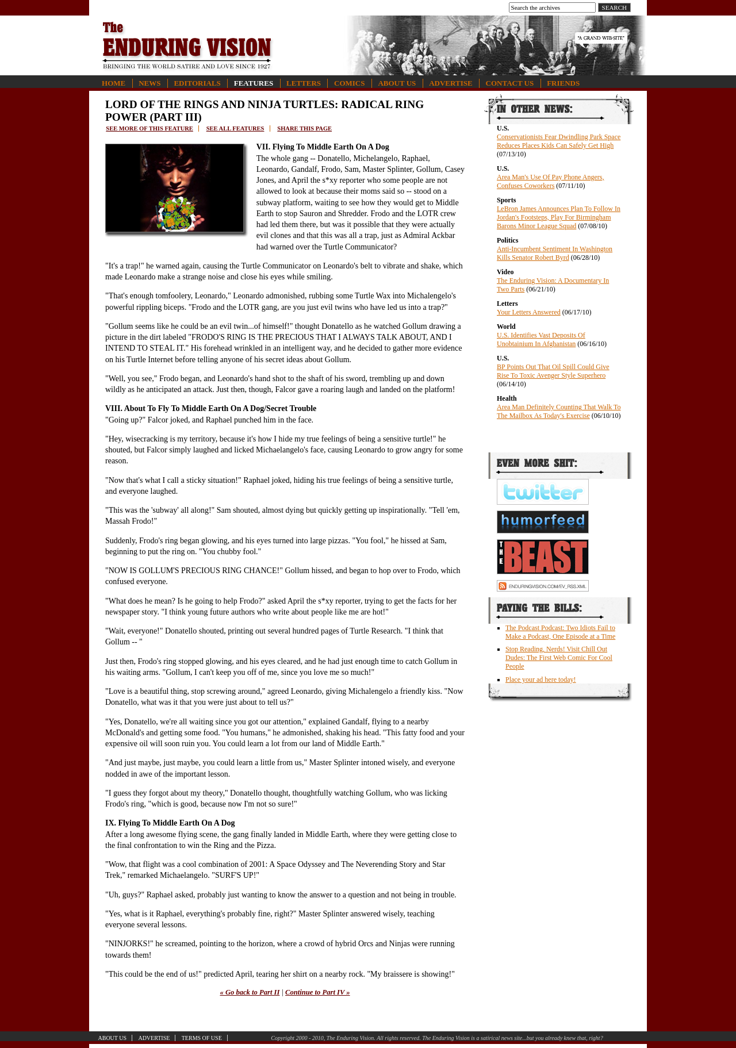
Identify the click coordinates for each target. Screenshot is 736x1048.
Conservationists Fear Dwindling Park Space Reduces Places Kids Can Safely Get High (558, 141)
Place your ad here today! (540, 679)
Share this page (304, 128)
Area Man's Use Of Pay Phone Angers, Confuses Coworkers (550, 181)
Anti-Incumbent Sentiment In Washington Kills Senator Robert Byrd (554, 253)
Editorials (197, 83)
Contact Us (510, 83)
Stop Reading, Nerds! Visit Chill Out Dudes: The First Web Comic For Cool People (558, 657)
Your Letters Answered (529, 312)
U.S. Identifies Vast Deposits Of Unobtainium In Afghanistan (541, 339)
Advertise (450, 83)
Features (253, 83)
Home (113, 83)
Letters (303, 83)
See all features (235, 128)
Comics (349, 83)
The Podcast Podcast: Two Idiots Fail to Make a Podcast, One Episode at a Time (560, 632)
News (149, 83)
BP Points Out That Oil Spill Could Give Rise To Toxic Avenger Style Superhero (553, 371)
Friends (563, 83)
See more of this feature (149, 128)
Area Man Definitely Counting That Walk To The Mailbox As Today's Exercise (559, 411)
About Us (397, 83)
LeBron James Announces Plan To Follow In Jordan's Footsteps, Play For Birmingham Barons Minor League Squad (558, 217)
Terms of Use (202, 1038)
